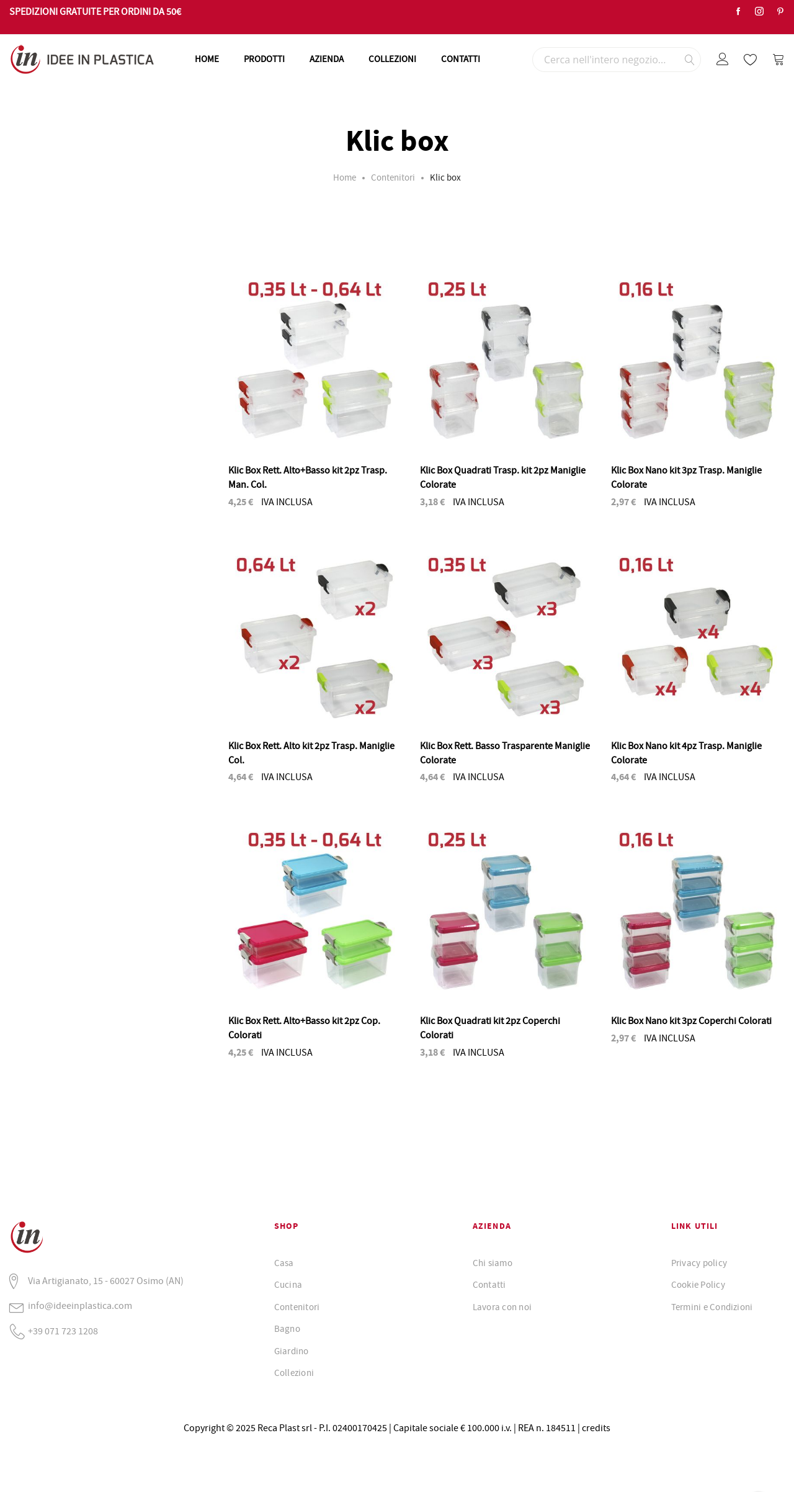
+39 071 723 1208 (63, 1331)
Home (344, 177)
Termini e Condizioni (712, 1307)
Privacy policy (699, 1263)
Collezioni (294, 1373)
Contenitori (393, 177)
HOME (207, 59)
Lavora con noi (502, 1307)
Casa (284, 1263)
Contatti (489, 1285)
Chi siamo (492, 1263)
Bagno (287, 1329)
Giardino (291, 1351)
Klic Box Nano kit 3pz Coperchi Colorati (691, 1021)
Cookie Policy (698, 1285)
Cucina (288, 1285)
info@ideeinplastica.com (80, 1306)
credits (596, 1428)
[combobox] (616, 59)
